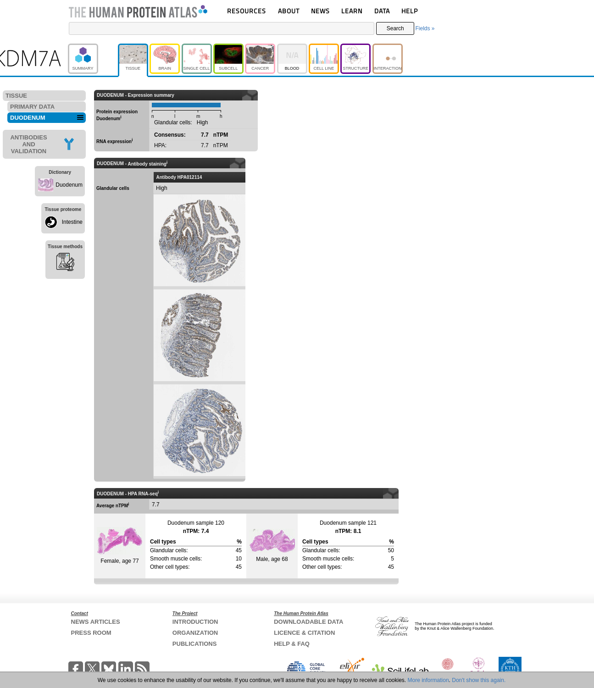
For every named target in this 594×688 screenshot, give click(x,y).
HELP (409, 11)
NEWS (320, 11)
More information (428, 680)
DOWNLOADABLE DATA (308, 621)
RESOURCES (246, 11)
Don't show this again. (478, 680)
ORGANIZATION (195, 632)
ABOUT (289, 11)
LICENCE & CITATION (304, 632)
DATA (382, 11)
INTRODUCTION (195, 621)
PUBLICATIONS (194, 643)
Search (395, 28)
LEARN (351, 11)
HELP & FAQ (292, 643)
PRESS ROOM (91, 632)
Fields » (424, 28)
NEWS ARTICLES (95, 621)
